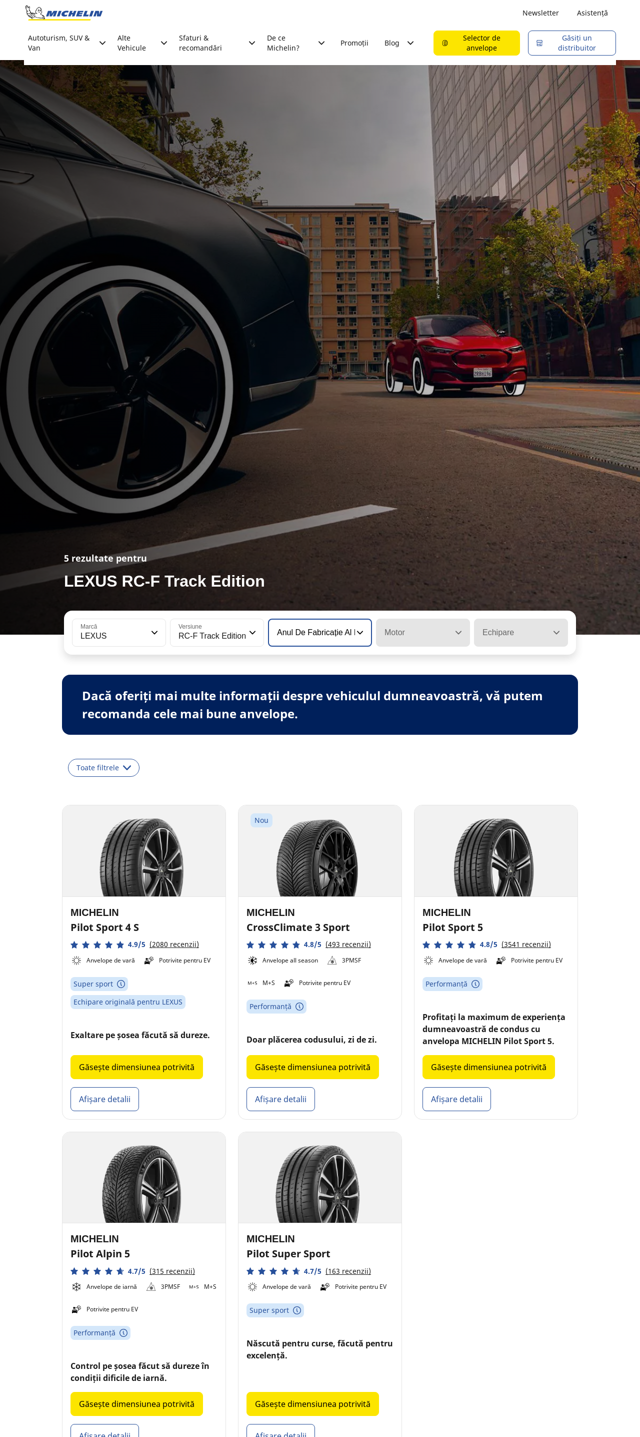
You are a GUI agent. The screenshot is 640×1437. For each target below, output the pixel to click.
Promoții (354, 43)
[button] (154, 633)
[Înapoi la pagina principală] (64, 13)
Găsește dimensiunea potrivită (136, 1067)
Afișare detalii (104, 1099)
